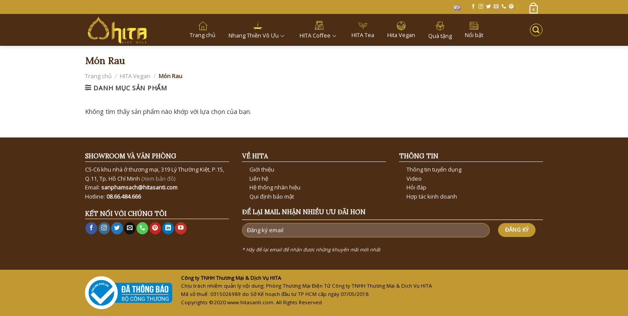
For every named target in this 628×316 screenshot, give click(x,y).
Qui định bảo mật (271, 196)
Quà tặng (440, 30)
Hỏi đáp (416, 187)
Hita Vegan (401, 30)
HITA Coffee (319, 29)
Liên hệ (258, 178)
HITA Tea (363, 30)
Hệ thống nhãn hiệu (274, 187)
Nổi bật (474, 30)
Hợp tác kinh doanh (431, 196)
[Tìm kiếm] (536, 30)
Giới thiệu (261, 169)
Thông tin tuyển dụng (433, 169)
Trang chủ (202, 30)
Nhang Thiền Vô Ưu (258, 29)
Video (414, 178)
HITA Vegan (135, 76)
